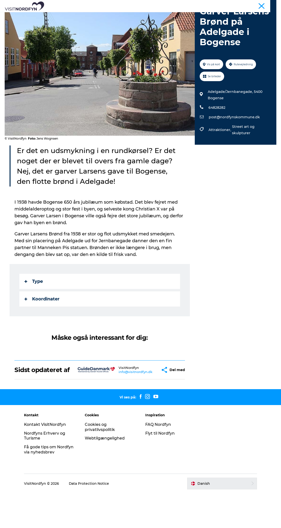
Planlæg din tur (140, 21)
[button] (148, 401)
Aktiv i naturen (99, 15)
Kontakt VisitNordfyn (46, 459)
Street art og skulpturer (243, 157)
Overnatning (211, 15)
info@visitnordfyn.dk (124, 403)
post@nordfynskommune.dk (234, 145)
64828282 (216, 135)
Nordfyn (213, 4)
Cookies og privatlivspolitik (100, 462)
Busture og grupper (238, 4)
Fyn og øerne (266, 4)
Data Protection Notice (90, 518)
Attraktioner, (220, 157)
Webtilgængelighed (105, 473)
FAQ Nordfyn (158, 459)
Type (34, 309)
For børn (152, 15)
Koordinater (42, 327)
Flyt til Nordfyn (160, 468)
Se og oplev (68, 15)
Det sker (128, 15)
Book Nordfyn (180, 15)
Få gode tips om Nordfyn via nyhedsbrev (49, 484)
